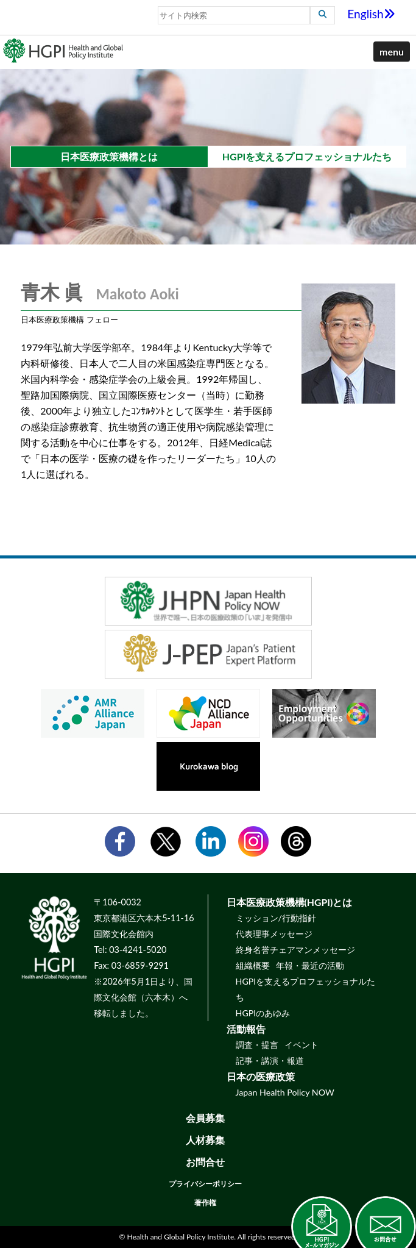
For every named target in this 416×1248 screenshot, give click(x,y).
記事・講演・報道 (270, 1060)
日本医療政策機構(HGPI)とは (290, 902)
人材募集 (205, 1140)
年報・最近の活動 (310, 965)
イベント (301, 1044)
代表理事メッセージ (274, 934)
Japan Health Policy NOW (285, 1092)
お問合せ (205, 1162)
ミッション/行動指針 (276, 918)
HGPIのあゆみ (263, 1013)
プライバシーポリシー (205, 1183)
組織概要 (253, 965)
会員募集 (205, 1118)
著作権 (205, 1202)
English (371, 14)
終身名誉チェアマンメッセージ (295, 949)
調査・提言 (257, 1044)
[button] (391, 51)
